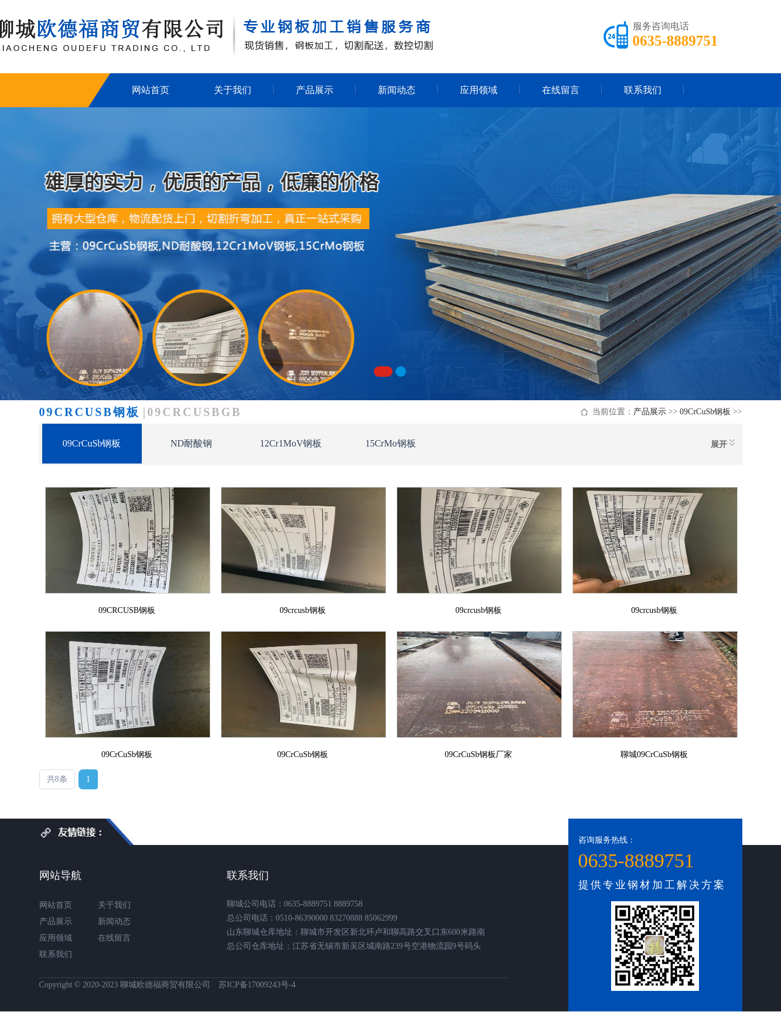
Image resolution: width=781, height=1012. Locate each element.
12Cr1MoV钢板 (291, 443)
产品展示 (314, 90)
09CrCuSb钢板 (705, 411)
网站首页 (150, 90)
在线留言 (560, 90)
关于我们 (232, 90)
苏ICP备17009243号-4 (257, 984)
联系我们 (642, 90)
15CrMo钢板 (390, 443)
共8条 (57, 779)
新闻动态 (396, 90)
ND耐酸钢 (191, 443)
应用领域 (478, 90)
